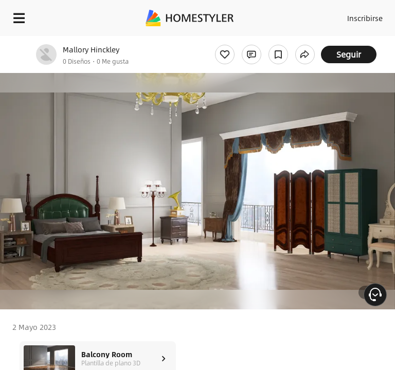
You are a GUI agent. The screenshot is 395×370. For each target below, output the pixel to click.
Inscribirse (365, 18)
